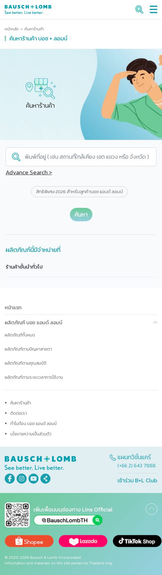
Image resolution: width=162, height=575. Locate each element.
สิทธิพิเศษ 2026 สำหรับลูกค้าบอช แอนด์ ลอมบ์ (79, 191)
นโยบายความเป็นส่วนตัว (30, 434)
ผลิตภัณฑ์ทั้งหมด (20, 335)
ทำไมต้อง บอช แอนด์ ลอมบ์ (33, 423)
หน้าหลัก (11, 29)
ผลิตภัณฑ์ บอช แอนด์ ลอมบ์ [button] (33, 322)
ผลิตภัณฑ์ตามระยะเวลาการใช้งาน (34, 377)
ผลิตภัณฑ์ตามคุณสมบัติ (25, 363)
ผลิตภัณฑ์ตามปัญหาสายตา (28, 349)
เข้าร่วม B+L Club (137, 480)
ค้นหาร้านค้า (20, 403)
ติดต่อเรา (18, 413)
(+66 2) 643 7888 (137, 465)
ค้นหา (81, 214)
